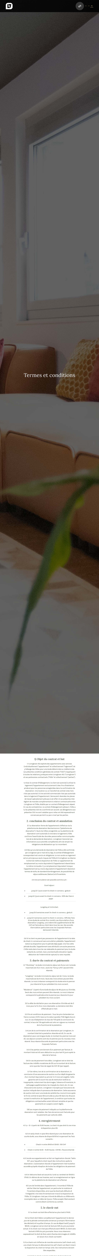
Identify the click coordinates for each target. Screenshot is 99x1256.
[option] (85, 6)
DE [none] (86, 6)
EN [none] (89, 6)
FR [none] (91, 6)
